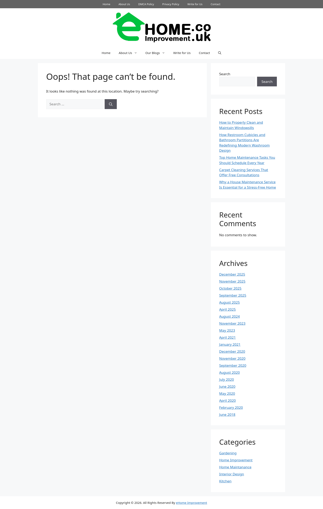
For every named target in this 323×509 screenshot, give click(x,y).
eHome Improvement (191, 503)
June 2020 (227, 386)
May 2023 (227, 330)
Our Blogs (157, 53)
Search (224, 74)
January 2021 (230, 344)
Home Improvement (236, 460)
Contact (215, 4)
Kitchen (225, 481)
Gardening (228, 453)
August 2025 (229, 302)
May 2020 (227, 393)
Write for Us (194, 4)
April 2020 (227, 400)
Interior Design (231, 474)
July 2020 (226, 379)
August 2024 (229, 316)
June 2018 (227, 414)
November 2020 (232, 358)
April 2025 (227, 309)
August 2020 (229, 372)
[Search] (111, 104)
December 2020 (232, 351)
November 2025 (232, 281)
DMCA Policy (146, 4)
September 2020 (232, 365)
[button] (219, 53)
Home (106, 4)
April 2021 (227, 337)
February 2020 (231, 407)
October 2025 (230, 288)
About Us (124, 4)
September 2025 (232, 295)
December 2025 (232, 274)
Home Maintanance (235, 467)
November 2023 (232, 323)
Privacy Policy (170, 4)
